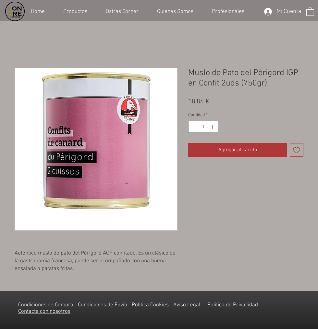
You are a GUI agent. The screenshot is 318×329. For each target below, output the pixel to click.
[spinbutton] (203, 126)
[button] (79, 11)
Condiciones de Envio (102, 305)
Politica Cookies (150, 305)
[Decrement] (193, 126)
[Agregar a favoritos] (296, 150)
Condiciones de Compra (45, 305)
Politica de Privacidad (232, 305)
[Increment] (213, 126)
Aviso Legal (186, 305)
